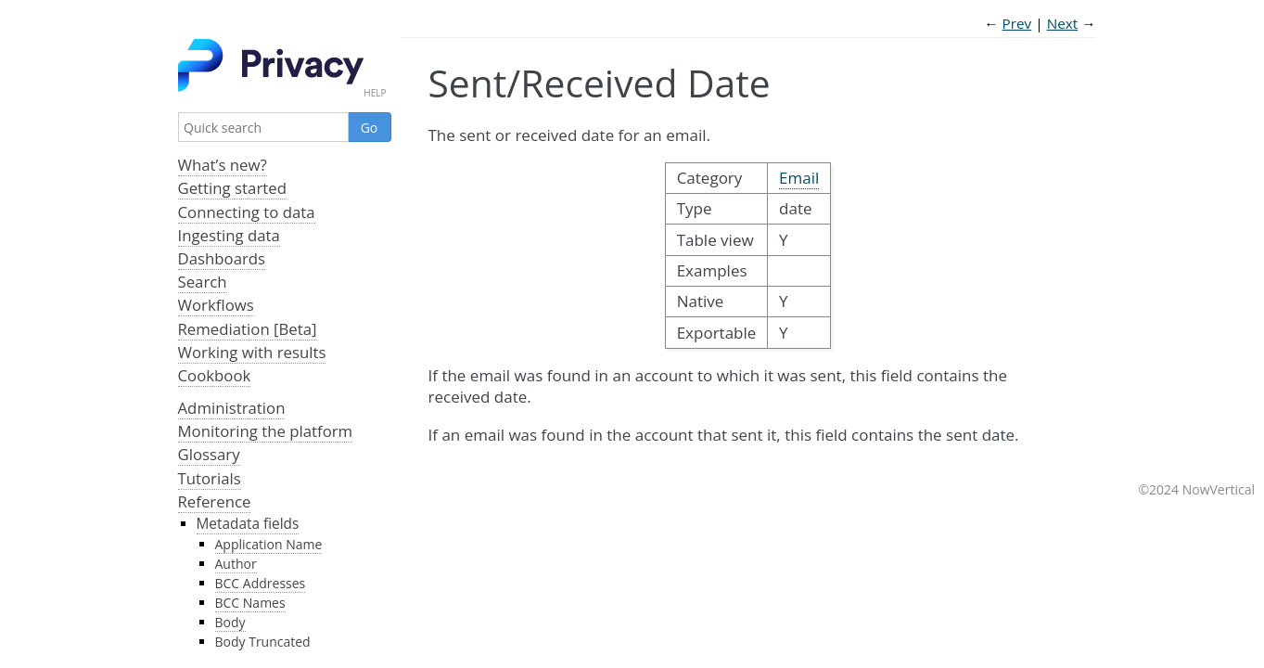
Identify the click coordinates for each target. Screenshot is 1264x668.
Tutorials (209, 478)
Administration (232, 407)
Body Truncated (263, 641)
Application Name (269, 544)
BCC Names (250, 602)
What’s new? (222, 164)
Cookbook (214, 375)
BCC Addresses (260, 583)
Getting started (232, 188)
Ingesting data (229, 235)
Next (1063, 23)
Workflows (216, 304)
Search (202, 281)
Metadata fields (248, 523)
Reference (214, 501)
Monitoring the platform (265, 431)
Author (236, 563)
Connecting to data (246, 212)
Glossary (209, 454)
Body (230, 622)
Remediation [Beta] (247, 329)
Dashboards (222, 258)
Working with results (252, 352)
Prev (1017, 23)
